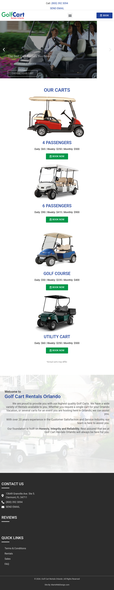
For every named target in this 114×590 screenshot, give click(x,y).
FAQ (7, 564)
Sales (8, 558)
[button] (70, 15)
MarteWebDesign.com (60, 585)
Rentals (9, 553)
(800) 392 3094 (59, 3)
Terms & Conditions (15, 548)
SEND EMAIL (57, 8)
